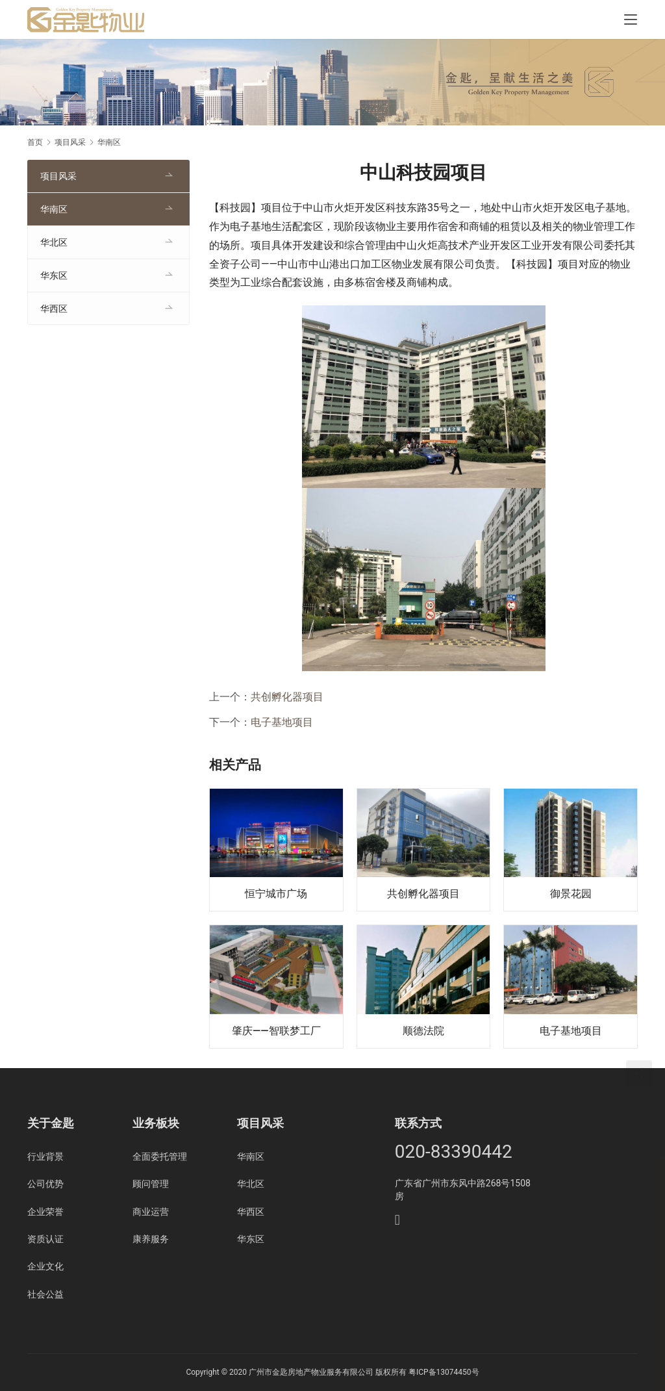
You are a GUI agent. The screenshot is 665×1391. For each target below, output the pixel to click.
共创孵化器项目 (287, 697)
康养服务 (150, 1239)
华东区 (54, 275)
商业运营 (150, 1211)
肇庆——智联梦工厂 (276, 1031)
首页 (35, 142)
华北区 (54, 242)
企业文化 (45, 1266)
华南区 (54, 209)
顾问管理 (150, 1184)
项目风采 (58, 176)
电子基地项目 (282, 722)
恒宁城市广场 (276, 893)
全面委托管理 (159, 1156)
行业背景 (45, 1156)
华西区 (54, 308)
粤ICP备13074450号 (443, 1372)
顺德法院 (423, 1031)
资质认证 (45, 1239)
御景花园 (571, 893)
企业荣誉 (45, 1211)
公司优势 (45, 1184)
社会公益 (45, 1294)
